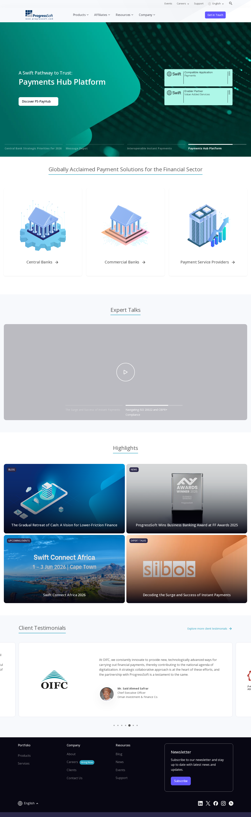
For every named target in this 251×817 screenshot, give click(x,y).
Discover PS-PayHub (36, 101)
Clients (72, 770)
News (120, 762)
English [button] (214, 3)
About (71, 754)
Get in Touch (215, 15)
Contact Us (74, 778)
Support (198, 3)
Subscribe (181, 781)
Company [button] (145, 15)
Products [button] (79, 15)
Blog (119, 754)
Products (24, 755)
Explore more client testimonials (210, 629)
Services (24, 763)
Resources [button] (123, 15)
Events (168, 3)
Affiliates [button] (100, 15)
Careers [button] (182, 3)
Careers (80, 762)
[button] (114, 725)
